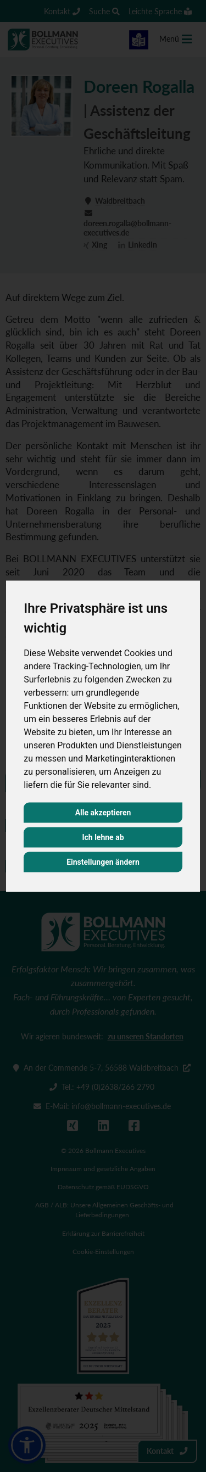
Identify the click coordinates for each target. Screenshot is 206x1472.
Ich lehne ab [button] (103, 836)
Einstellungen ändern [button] (103, 861)
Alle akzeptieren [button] (103, 812)
